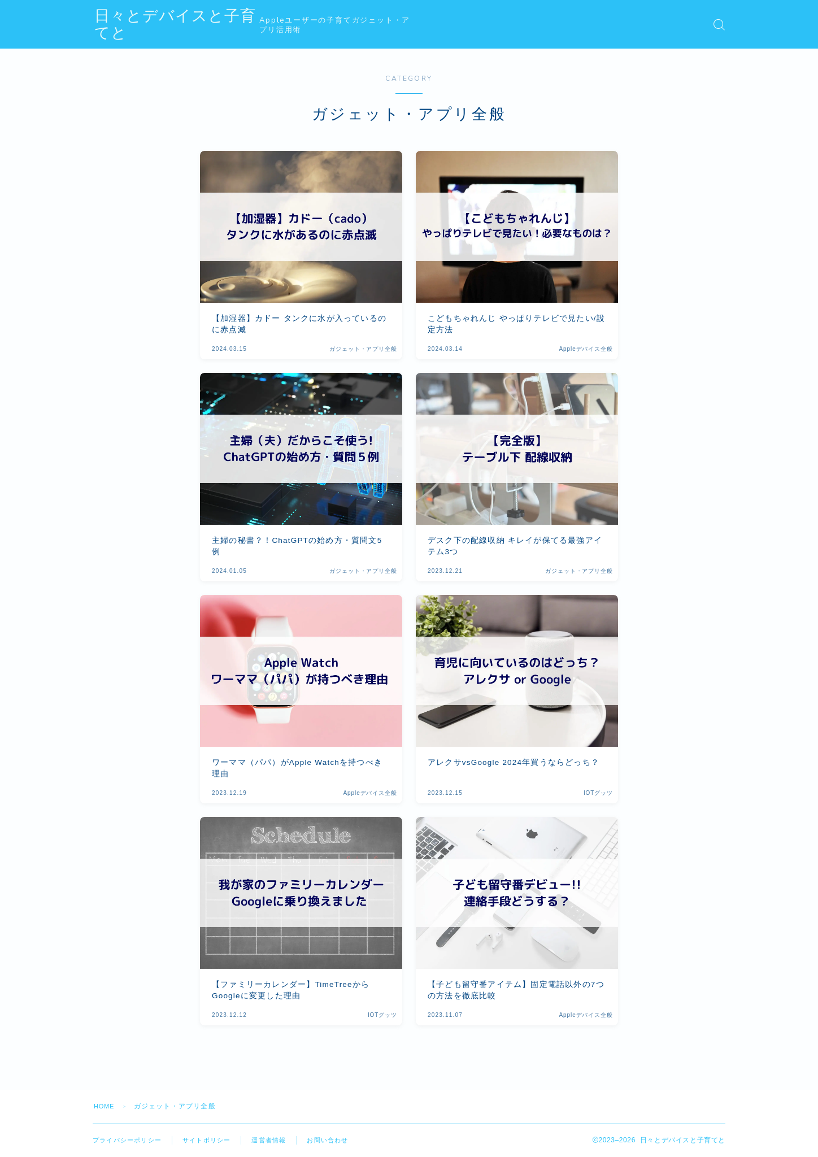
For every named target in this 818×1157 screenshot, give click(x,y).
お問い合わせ (341, 1140)
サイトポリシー (214, 1140)
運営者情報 (279, 1140)
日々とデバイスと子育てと (194, 24)
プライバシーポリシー (130, 1140)
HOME (105, 1106)
